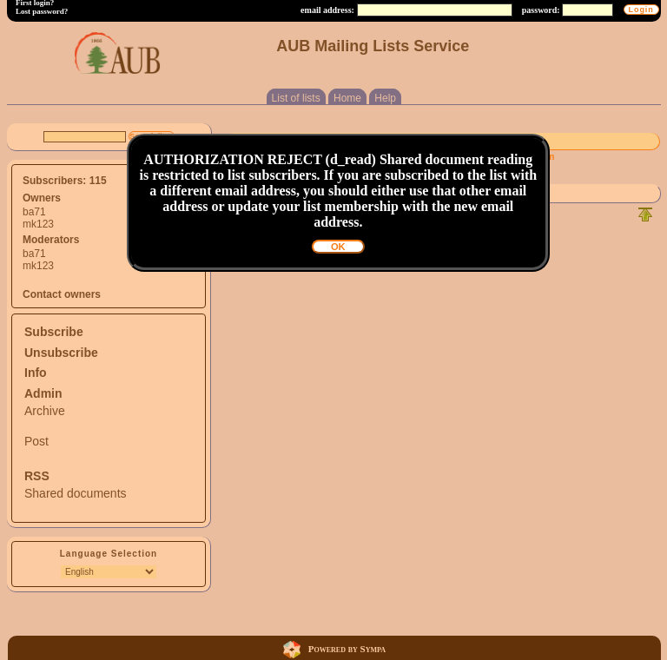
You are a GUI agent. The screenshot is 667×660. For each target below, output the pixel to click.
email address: (327, 10)
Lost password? (42, 11)
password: (541, 10)
